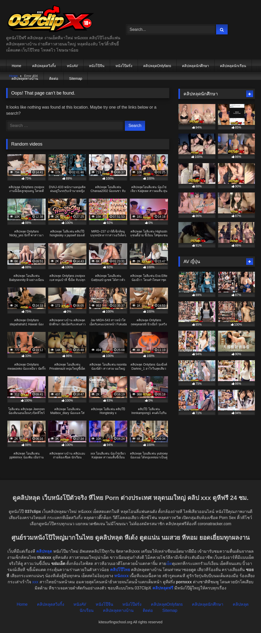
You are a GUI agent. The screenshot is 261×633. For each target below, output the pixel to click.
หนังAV (72, 66)
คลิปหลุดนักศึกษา (195, 66)
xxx (35, 582)
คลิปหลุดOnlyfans (157, 66)
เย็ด (169, 563)
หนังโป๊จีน (97, 66)
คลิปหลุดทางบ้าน (24, 78)
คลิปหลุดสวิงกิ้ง (44, 66)
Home (16, 66)
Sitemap (75, 78)
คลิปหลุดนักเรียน (233, 66)
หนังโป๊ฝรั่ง (123, 66)
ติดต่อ (53, 78)
